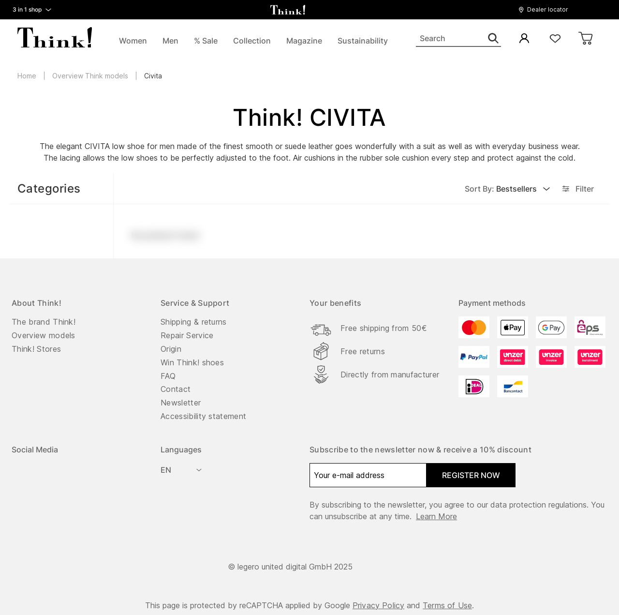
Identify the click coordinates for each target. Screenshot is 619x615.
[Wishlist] (555, 39)
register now (471, 475)
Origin (171, 349)
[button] (545, 9)
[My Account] (524, 39)
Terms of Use (447, 605)
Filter (577, 189)
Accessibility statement (203, 416)
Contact (176, 389)
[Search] (458, 38)
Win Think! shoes (192, 362)
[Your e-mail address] (368, 475)
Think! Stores (36, 349)
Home (26, 76)
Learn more (436, 516)
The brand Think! (43, 322)
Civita (153, 76)
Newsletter (181, 402)
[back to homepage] (287, 9)
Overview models (43, 335)
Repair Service (187, 335)
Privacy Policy (378, 605)
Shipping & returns (194, 322)
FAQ (168, 376)
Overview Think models (90, 76)
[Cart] (586, 39)
